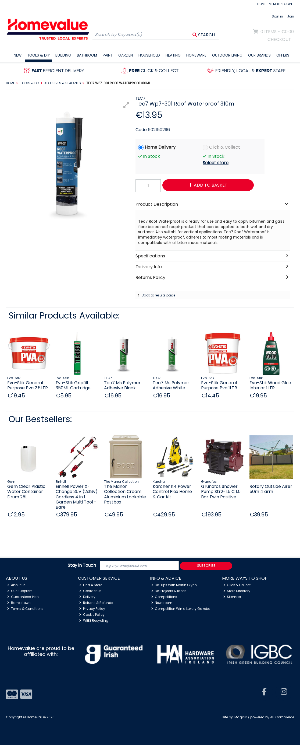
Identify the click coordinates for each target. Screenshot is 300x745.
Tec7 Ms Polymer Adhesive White (171, 385)
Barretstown (19, 602)
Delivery (87, 596)
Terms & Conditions (25, 608)
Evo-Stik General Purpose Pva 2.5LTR (27, 385)
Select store (215, 162)
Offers (282, 55)
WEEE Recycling (93, 620)
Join (290, 16)
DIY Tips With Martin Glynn (174, 585)
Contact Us (90, 591)
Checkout (279, 39)
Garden (125, 55)
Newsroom (162, 602)
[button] (126, 105)
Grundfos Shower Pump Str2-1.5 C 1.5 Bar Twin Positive (221, 491)
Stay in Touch (82, 565)
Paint (108, 55)
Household (149, 55)
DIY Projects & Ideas (169, 591)
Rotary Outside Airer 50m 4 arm (270, 489)
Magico (240, 717)
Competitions (164, 596)
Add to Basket (208, 185)
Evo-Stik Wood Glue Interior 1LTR (270, 385)
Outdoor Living (227, 55)
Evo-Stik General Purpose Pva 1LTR (219, 385)
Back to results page (158, 295)
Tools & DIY (38, 55)
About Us (16, 585)
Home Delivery (160, 147)
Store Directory (237, 591)
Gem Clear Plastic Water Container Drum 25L (26, 491)
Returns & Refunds (96, 602)
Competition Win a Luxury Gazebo (180, 608)
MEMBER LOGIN (280, 4)
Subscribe (206, 565)
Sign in (277, 16)
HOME (261, 4)
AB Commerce (282, 717)
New (18, 55)
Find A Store (90, 585)
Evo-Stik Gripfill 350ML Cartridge (73, 385)
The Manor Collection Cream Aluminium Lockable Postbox (125, 494)
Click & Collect (224, 147)
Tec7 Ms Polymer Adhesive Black (122, 385)
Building (63, 55)
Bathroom (87, 55)
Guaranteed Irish (23, 596)
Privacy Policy (92, 608)
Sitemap (232, 596)
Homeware (196, 55)
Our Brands (259, 55)
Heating (173, 55)
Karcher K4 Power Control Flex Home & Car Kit (172, 491)
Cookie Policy (92, 614)
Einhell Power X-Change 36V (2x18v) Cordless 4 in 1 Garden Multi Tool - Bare (77, 496)
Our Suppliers (20, 591)
